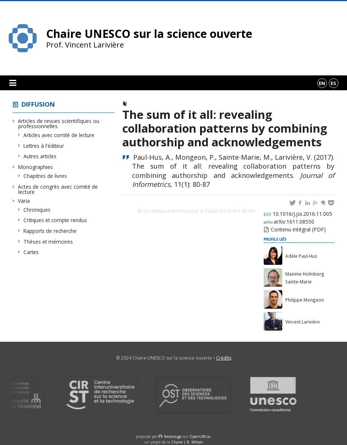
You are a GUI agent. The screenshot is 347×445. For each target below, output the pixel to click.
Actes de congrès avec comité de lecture (58, 189)
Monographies (35, 166)
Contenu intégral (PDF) (298, 229)
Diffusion (38, 104)
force (172, 436)
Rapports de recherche (50, 230)
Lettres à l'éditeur (44, 145)
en (322, 83)
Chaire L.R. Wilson (187, 442)
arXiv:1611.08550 (289, 221)
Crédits (223, 358)
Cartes (31, 252)
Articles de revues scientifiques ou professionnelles (58, 123)
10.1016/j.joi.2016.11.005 (298, 213)
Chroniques (37, 209)
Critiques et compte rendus (55, 220)
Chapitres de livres (45, 175)
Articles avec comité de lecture (59, 135)
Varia (24, 200)
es (333, 83)
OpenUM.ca (199, 436)
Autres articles (40, 156)
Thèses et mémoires (48, 241)
